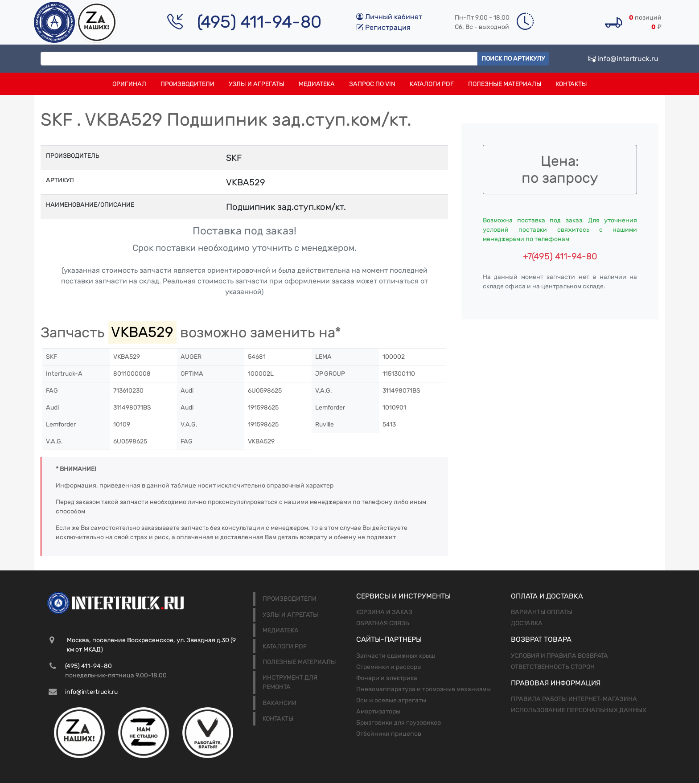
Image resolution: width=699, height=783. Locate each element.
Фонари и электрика (386, 678)
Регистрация (383, 27)
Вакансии (279, 703)
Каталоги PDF (432, 84)
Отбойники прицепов (388, 734)
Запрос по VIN (372, 84)
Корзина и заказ (384, 612)
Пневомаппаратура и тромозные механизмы (423, 689)
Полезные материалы (505, 84)
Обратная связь (382, 623)
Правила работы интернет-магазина (574, 699)
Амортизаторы (378, 711)
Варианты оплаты (541, 612)
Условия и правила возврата (559, 656)
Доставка (527, 623)
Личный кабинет (389, 16)
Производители (187, 84)
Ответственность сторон (553, 667)
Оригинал (129, 84)
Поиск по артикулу (513, 58)
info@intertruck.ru (623, 58)
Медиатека (317, 84)
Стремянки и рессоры (389, 667)
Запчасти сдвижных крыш (395, 656)
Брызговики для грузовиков (398, 722)
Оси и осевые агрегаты (391, 700)
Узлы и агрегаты (256, 84)
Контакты (571, 84)
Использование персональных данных (578, 710)
